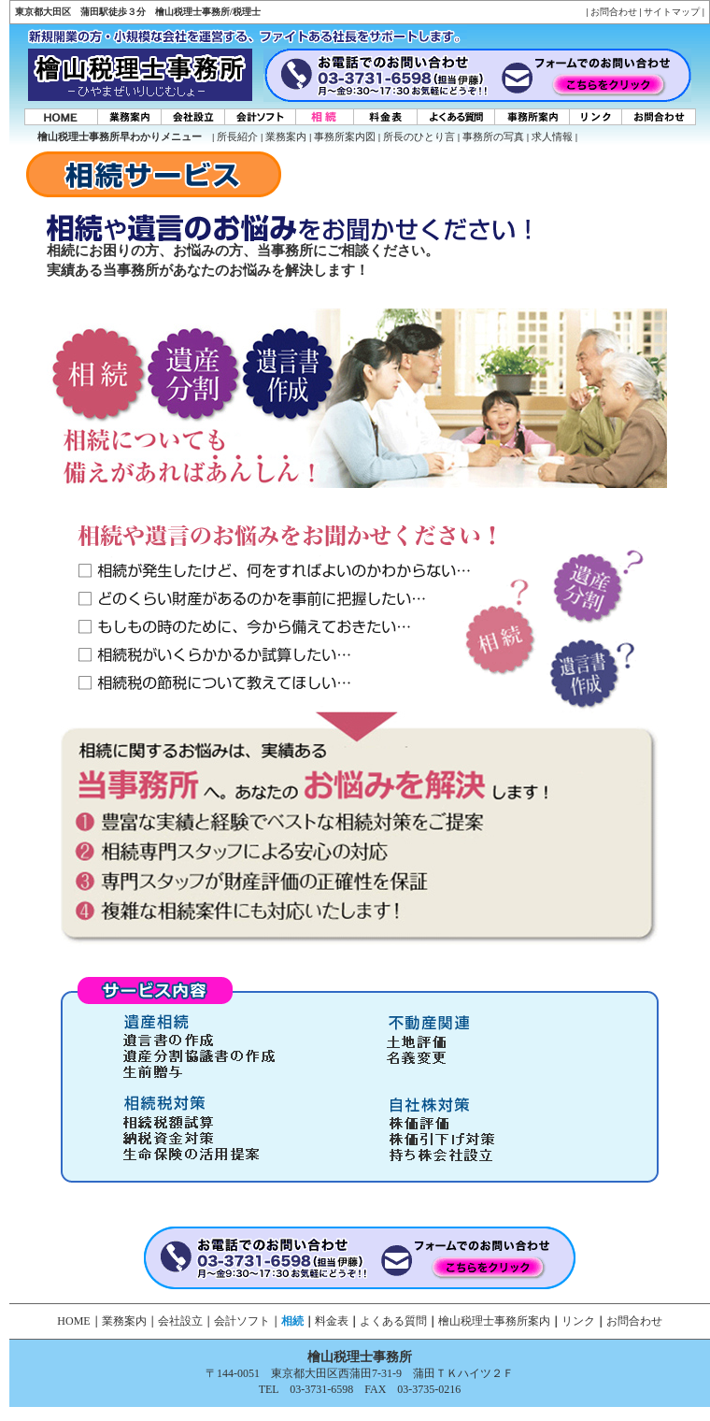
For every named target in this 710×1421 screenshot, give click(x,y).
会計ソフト (242, 1321)
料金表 (331, 1321)
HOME (73, 1321)
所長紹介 (237, 136)
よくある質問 (393, 1321)
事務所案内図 (345, 136)
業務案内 (285, 136)
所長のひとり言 (419, 136)
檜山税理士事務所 (359, 1357)
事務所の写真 (493, 136)
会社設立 (180, 1321)
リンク (578, 1321)
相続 (292, 1321)
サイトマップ (672, 12)
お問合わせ (613, 12)
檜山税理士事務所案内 (494, 1321)
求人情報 (552, 136)
